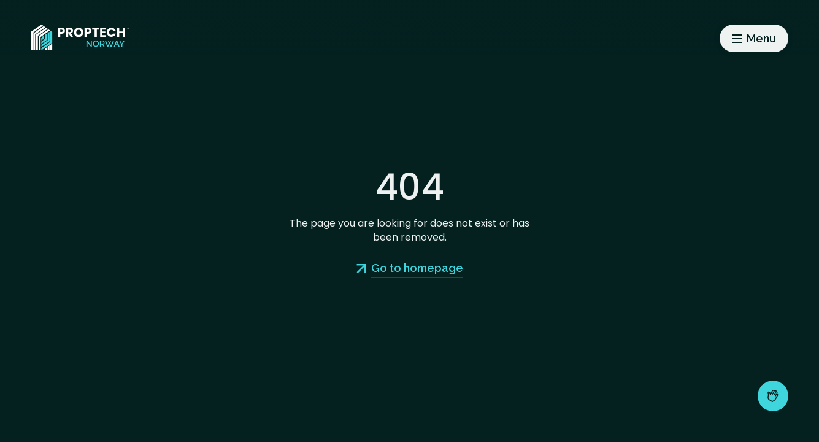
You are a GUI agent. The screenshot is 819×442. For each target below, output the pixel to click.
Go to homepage (417, 268)
